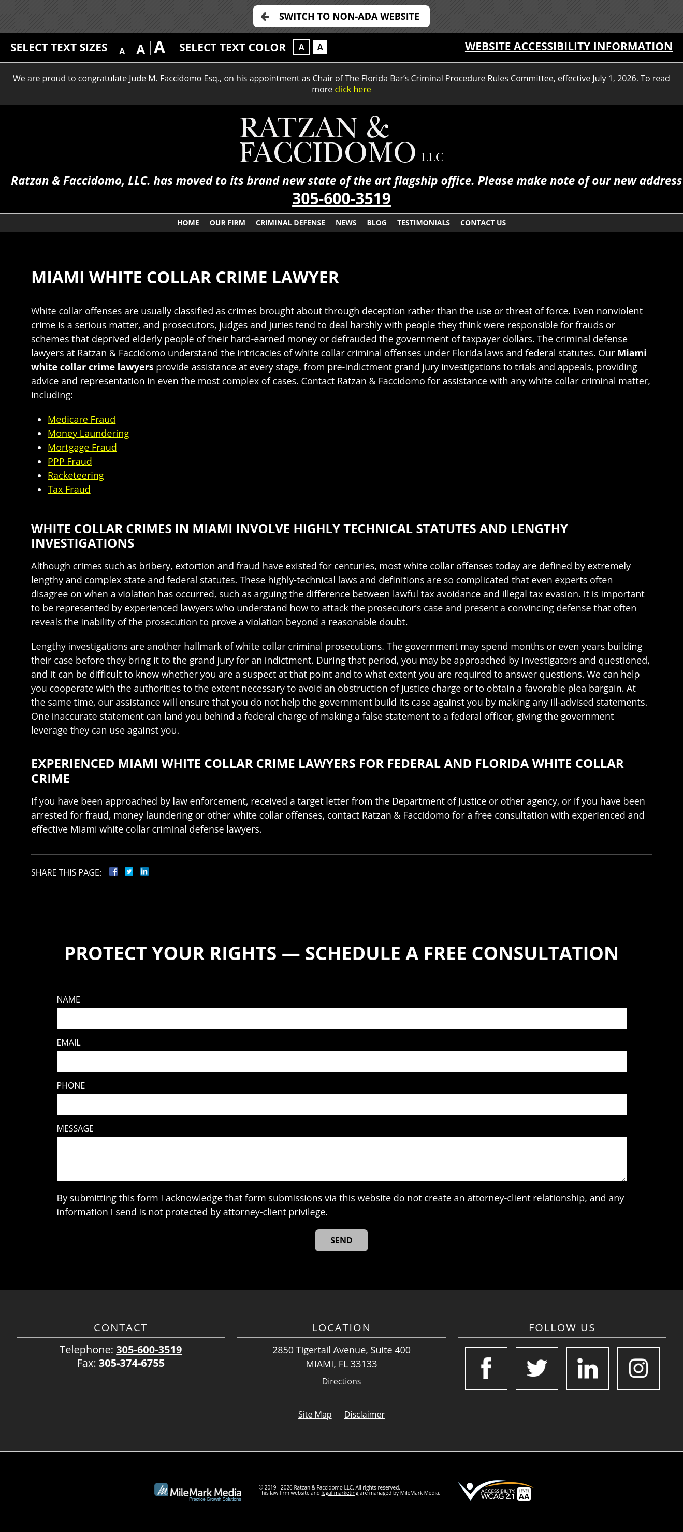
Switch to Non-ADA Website (349, 16)
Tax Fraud (69, 489)
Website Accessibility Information (569, 46)
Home (188, 222)
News (346, 222)
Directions (341, 1381)
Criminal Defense (290, 222)
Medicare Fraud (81, 419)
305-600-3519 (341, 198)
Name (68, 999)
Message (75, 1128)
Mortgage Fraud (82, 447)
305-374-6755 (132, 1363)
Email (69, 1042)
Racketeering (76, 475)
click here (353, 89)
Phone (71, 1085)
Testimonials (423, 222)
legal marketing (340, 1492)
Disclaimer (364, 1414)
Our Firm (227, 222)
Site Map (315, 1414)
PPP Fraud (70, 461)
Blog (377, 222)
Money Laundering (88, 433)
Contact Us (483, 222)
